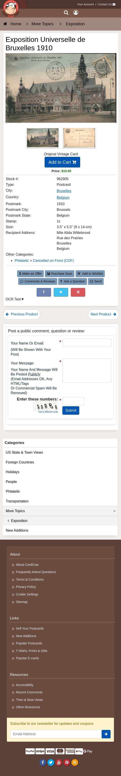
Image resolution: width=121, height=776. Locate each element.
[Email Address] (56, 734)
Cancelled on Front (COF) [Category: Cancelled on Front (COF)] (53, 261)
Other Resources (28, 707)
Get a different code (48, 412)
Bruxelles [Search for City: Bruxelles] (64, 191)
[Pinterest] (67, 762)
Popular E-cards (27, 658)
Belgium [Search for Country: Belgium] (63, 197)
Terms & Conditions (30, 579)
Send (95, 281)
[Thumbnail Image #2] (79, 139)
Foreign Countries (20, 462)
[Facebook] (43, 762)
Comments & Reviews (37, 281)
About (15, 554)
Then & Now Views (29, 700)
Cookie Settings (27, 594)
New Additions (17, 530)
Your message (22, 363)
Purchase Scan (60, 273)
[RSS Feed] (75, 762)
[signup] (106, 734)
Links (14, 618)
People (11, 482)
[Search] (66, 12)
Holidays (12, 472)
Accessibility (24, 685)
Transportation (17, 501)
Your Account (85, 4)
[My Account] (75, 12)
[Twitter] (51, 762)
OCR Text (13, 299)
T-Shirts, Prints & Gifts (32, 651)
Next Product (103, 314)
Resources (19, 675)
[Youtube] (59, 762)
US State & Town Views (24, 452)
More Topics (60, 511)
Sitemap (22, 602)
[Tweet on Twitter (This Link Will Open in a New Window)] (61, 292)
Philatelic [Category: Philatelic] (22, 261)
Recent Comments (29, 692)
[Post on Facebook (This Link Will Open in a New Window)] (44, 292)
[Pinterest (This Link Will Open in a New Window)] (78, 292)
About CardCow (27, 564)
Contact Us (105, 4)
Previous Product (22, 314)
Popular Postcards (29, 643)
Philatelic (13, 491)
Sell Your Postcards (30, 628)
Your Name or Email (27, 343)
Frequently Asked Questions (36, 572)
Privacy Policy (26, 587)
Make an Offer (30, 273)
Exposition (17, 521)
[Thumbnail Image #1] (43, 139)
